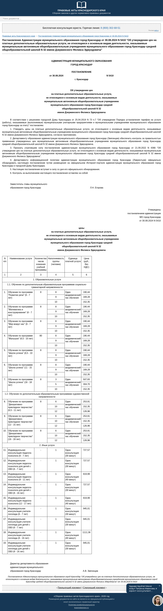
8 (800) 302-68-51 (110, 28)
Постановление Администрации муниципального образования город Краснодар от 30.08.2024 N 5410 (83, 36)
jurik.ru (156, 30)
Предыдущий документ (69, 587)
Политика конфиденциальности (81, 605)
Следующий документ (94, 587)
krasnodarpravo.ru (81, 608)
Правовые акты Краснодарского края (18, 36)
